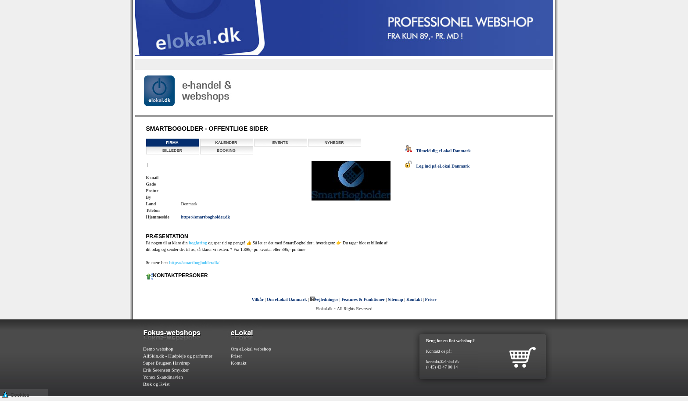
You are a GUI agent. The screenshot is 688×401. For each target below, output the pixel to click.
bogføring (198, 242)
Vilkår (257, 299)
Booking (226, 150)
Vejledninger (324, 299)
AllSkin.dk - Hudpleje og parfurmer (177, 355)
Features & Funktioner (363, 299)
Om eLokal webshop (251, 348)
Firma (172, 142)
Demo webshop (158, 348)
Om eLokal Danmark (287, 299)
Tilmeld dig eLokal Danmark (438, 150)
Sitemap (395, 299)
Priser (431, 299)
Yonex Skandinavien (163, 377)
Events (280, 142)
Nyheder (334, 142)
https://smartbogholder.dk (205, 217)
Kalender (226, 142)
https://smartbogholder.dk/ (194, 262)
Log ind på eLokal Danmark (437, 166)
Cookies (15, 394)
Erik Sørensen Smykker (166, 369)
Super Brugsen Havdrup (166, 362)
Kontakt (414, 299)
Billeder (172, 150)
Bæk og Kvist (156, 384)
